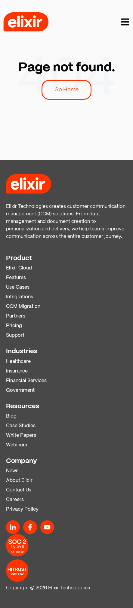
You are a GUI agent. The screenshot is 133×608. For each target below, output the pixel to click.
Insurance (17, 371)
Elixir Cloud (19, 268)
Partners (15, 316)
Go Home (66, 90)
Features (16, 277)
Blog (11, 416)
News (12, 471)
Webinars (16, 445)
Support (15, 335)
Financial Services (26, 380)
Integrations (19, 297)
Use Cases (17, 287)
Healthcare (18, 361)
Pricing (14, 326)
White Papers (21, 435)
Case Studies (21, 426)
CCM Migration (23, 306)
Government (20, 390)
